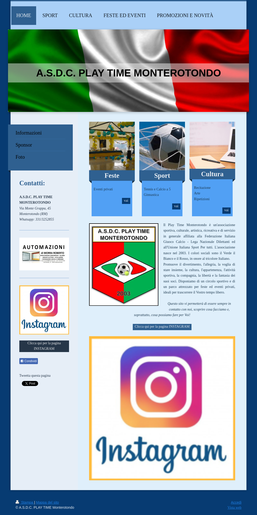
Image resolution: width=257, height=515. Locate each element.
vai (126, 200)
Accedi (236, 502)
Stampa (25, 502)
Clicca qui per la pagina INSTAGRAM (162, 326)
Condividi (28, 361)
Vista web (234, 507)
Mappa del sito (47, 502)
